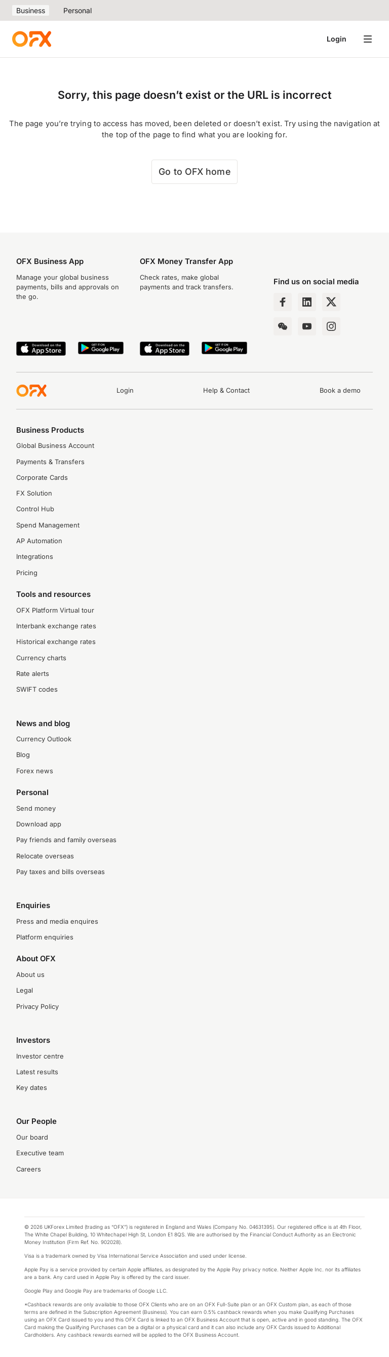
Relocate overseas (45, 856)
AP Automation (39, 541)
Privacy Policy (37, 1006)
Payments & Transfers (50, 462)
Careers (28, 1169)
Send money (36, 808)
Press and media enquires (57, 921)
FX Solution (34, 493)
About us (30, 974)
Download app (38, 824)
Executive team (40, 1153)
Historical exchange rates (56, 642)
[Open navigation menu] (368, 39)
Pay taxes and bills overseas (60, 872)
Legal (24, 990)
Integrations (34, 556)
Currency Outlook (43, 739)
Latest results (37, 1072)
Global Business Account (55, 445)
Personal (77, 10)
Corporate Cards (42, 477)
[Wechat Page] (283, 326)
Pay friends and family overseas (66, 840)
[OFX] (31, 39)
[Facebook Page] (283, 302)
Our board (32, 1137)
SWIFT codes (37, 689)
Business (30, 10)
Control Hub (35, 509)
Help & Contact (226, 390)
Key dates (31, 1087)
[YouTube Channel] (307, 326)
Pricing (26, 573)
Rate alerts (32, 673)
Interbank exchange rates (56, 626)
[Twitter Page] (331, 302)
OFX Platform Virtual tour (55, 610)
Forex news (34, 771)
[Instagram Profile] (331, 326)
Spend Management (48, 525)
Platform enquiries (44, 937)
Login (336, 38)
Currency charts (41, 658)
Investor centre (40, 1056)
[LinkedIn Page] (307, 302)
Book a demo (340, 390)
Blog (23, 755)
